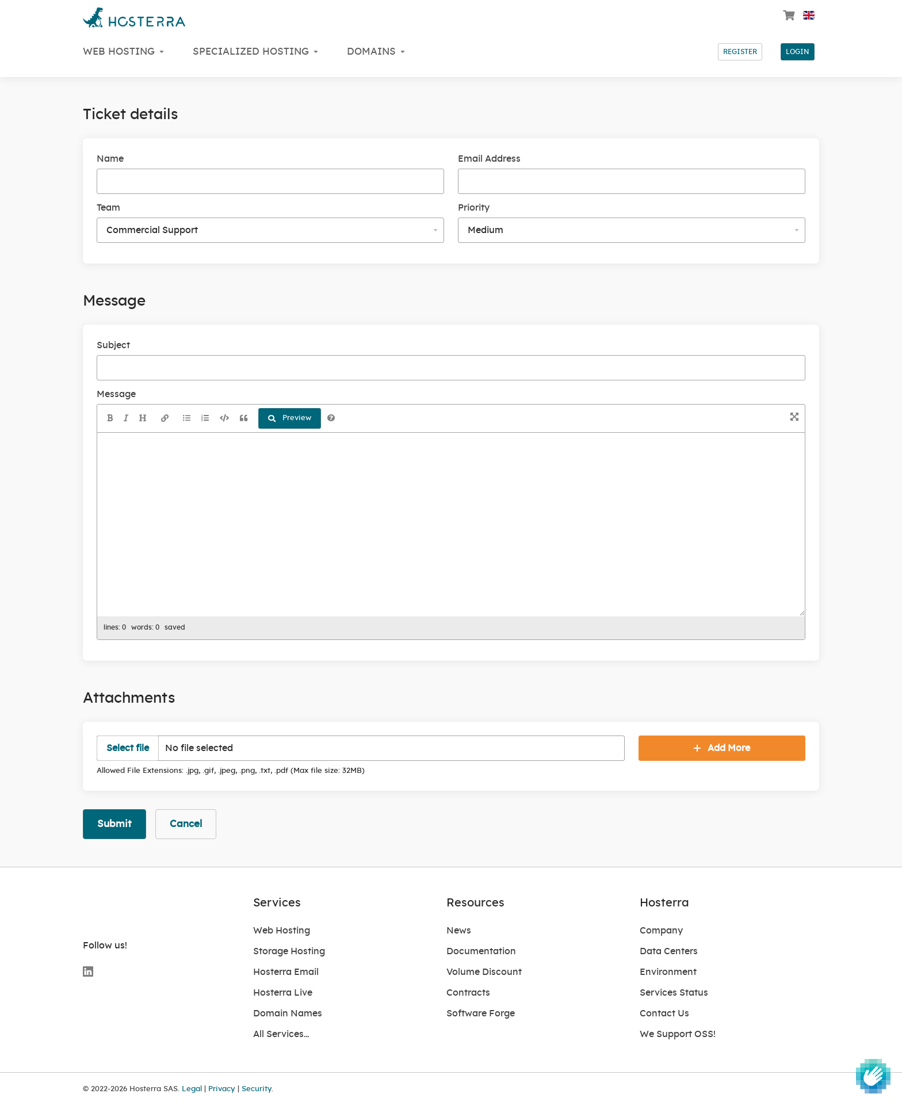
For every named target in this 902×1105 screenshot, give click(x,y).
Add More (722, 748)
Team (108, 207)
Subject (113, 345)
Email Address (489, 158)
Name (110, 158)
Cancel (186, 824)
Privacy (221, 1089)
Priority (474, 207)
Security (257, 1089)
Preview (289, 418)
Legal (192, 1089)
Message (116, 394)
